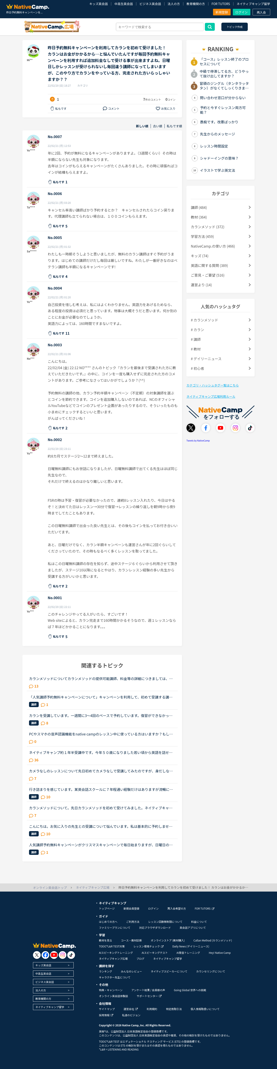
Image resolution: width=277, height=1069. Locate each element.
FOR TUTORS (220, 4)
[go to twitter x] (37, 955)
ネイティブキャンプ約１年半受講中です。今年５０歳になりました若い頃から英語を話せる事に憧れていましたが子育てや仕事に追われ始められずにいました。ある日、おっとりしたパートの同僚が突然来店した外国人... (101, 752)
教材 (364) (199, 217)
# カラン (197, 329)
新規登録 (222, 12)
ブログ (140, 958)
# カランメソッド (204, 320)
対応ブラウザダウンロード (155, 927)
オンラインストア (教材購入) (168, 940)
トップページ (107, 908)
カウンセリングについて (210, 971)
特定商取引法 (174, 1009)
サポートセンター (149, 996)
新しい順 (142, 126)
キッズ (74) (199, 255)
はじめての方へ (108, 921)
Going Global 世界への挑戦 (190, 990)
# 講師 (195, 339)
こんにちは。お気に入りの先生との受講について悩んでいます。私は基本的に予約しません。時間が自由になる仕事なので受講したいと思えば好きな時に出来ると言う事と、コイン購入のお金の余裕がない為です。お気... (101, 826)
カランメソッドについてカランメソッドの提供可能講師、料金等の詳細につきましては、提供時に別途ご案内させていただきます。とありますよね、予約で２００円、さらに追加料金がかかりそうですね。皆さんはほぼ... (101, 678)
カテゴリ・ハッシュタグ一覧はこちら (212, 385)
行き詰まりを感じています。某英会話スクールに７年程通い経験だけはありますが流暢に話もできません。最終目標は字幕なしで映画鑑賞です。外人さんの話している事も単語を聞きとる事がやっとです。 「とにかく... (101, 789)
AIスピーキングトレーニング (116, 952)
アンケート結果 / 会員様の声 (148, 990)
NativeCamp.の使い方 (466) (213, 246)
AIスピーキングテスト (155, 952)
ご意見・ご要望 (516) (207, 275)
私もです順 (174, 126)
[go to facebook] (45, 955)
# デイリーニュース (206, 358)
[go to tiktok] (71, 955)
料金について (199, 921)
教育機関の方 (195, 4)
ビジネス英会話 (150, 4)
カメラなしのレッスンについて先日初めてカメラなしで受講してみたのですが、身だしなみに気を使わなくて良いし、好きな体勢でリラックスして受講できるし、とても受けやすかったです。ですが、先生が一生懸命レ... (101, 770)
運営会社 (131, 1009)
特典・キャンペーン (110, 990)
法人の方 (174, 4)
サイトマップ (107, 1009)
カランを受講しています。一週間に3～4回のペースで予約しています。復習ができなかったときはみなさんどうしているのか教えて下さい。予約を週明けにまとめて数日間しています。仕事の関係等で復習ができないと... (101, 715)
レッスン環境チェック (148, 946)
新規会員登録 (131, 908)
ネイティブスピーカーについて (169, 971)
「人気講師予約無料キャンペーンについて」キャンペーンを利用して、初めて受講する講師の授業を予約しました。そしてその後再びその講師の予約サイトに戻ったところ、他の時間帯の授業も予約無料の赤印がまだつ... (101, 697)
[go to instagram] (62, 955)
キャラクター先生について (114, 977)
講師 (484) (199, 207)
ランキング (105, 971)
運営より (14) (201, 284)
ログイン (241, 12)
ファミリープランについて (114, 927)
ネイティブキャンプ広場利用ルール (210, 396)
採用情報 (106, 1015)
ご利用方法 (132, 921)
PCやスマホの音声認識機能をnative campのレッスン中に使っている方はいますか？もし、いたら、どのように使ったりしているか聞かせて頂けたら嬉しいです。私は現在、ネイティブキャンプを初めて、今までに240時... (101, 734)
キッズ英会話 (98, 4)
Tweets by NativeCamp (198, 440)
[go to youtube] (54, 955)
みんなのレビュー (131, 971)
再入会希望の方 (177, 908)
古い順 (157, 126)
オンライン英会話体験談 (113, 996)
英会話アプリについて (193, 927)
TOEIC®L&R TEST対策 (112, 946)
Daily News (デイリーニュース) (190, 946)
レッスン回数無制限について (165, 921)
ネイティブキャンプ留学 (253, 4)
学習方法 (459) (202, 236)
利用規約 (152, 1009)
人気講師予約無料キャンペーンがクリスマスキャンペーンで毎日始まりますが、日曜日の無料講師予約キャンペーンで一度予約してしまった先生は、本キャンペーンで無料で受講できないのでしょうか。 (101, 844)
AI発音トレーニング (188, 952)
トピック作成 (234, 27)
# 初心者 (197, 368)
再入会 (261, 12)
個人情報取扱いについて (205, 1009)
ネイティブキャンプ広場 (113, 958)
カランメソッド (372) (207, 226)
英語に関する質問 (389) (209, 265)
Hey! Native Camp (220, 952)
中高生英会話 (123, 4)
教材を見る (105, 940)
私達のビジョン (131, 1015)
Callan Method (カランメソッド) (212, 940)
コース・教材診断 (131, 940)
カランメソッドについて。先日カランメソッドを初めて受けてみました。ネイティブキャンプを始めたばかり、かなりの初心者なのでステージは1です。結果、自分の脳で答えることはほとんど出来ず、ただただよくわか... (102, 807)
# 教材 (195, 349)
